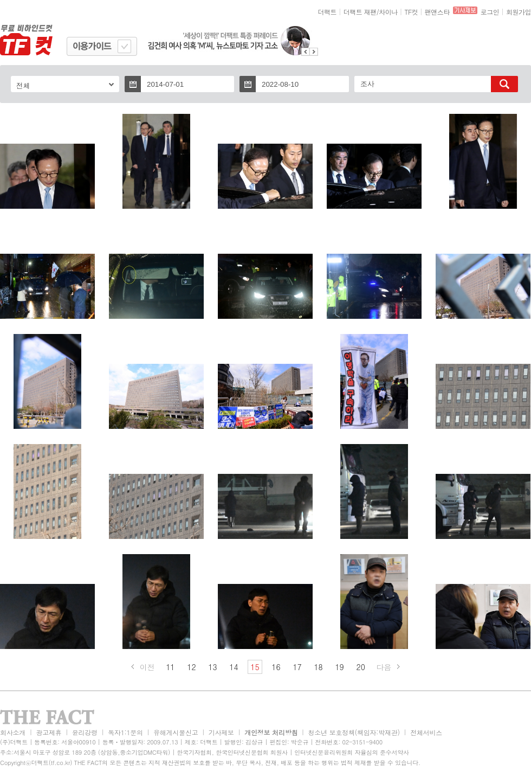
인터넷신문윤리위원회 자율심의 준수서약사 (351, 752)
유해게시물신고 (175, 732)
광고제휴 (48, 732)
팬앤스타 (437, 11)
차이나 (388, 11)
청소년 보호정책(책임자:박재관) (354, 732)
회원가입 (518, 11)
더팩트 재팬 (360, 11)
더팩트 (327, 11)
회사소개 (12, 732)
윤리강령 (85, 732)
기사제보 (221, 732)
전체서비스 (426, 732)
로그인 (490, 11)
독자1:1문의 (125, 732)
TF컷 (411, 11)
